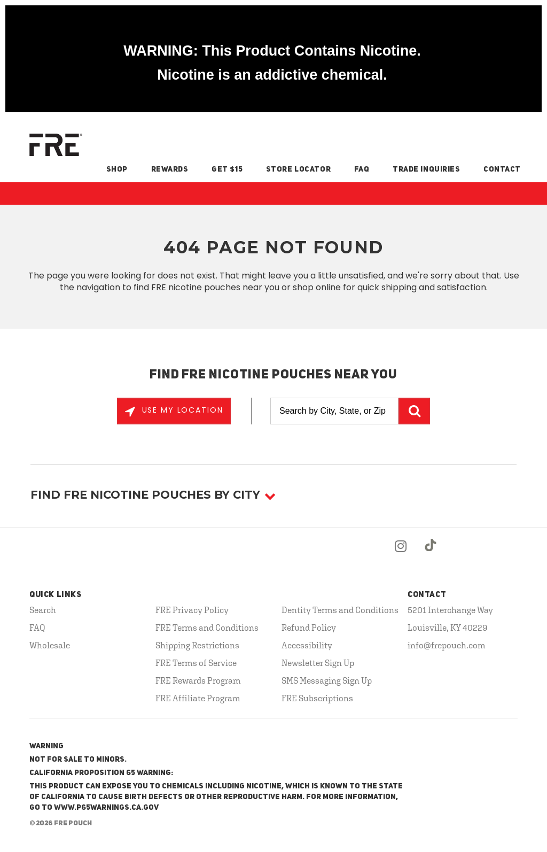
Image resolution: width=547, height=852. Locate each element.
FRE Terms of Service (196, 663)
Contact (502, 169)
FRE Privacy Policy (192, 610)
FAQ (362, 169)
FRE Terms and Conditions (207, 627)
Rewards (170, 169)
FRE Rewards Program (198, 680)
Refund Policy (309, 627)
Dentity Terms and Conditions (340, 610)
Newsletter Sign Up (318, 663)
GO (414, 411)
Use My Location (181, 410)
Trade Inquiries (426, 169)
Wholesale (49, 645)
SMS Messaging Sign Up (327, 680)
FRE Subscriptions (317, 698)
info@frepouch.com (447, 645)
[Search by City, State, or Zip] (334, 411)
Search (42, 610)
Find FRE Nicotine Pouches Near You (274, 375)
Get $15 (227, 169)
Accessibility (307, 645)
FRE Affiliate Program (197, 698)
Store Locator (298, 169)
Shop (117, 169)
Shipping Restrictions (197, 645)
